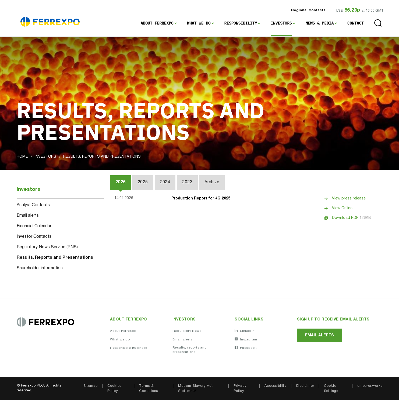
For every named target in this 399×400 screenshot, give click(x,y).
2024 (165, 182)
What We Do (199, 23)
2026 (120, 182)
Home (22, 157)
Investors (281, 23)
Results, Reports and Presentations (55, 258)
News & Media (320, 23)
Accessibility (275, 386)
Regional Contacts (308, 10)
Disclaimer (305, 386)
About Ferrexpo (157, 23)
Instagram (246, 339)
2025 (143, 182)
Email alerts (28, 216)
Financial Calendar (34, 226)
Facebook (245, 348)
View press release (349, 199)
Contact (355, 23)
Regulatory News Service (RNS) (47, 247)
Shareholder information (40, 268)
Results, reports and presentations (189, 350)
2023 (187, 182)
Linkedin (245, 331)
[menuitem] (159, 23)
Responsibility (240, 23)
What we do (120, 339)
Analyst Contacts (33, 205)
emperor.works (369, 386)
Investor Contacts (34, 237)
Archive (211, 182)
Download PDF (351, 218)
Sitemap (90, 386)
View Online (342, 208)
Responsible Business (128, 348)
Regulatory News (187, 331)
